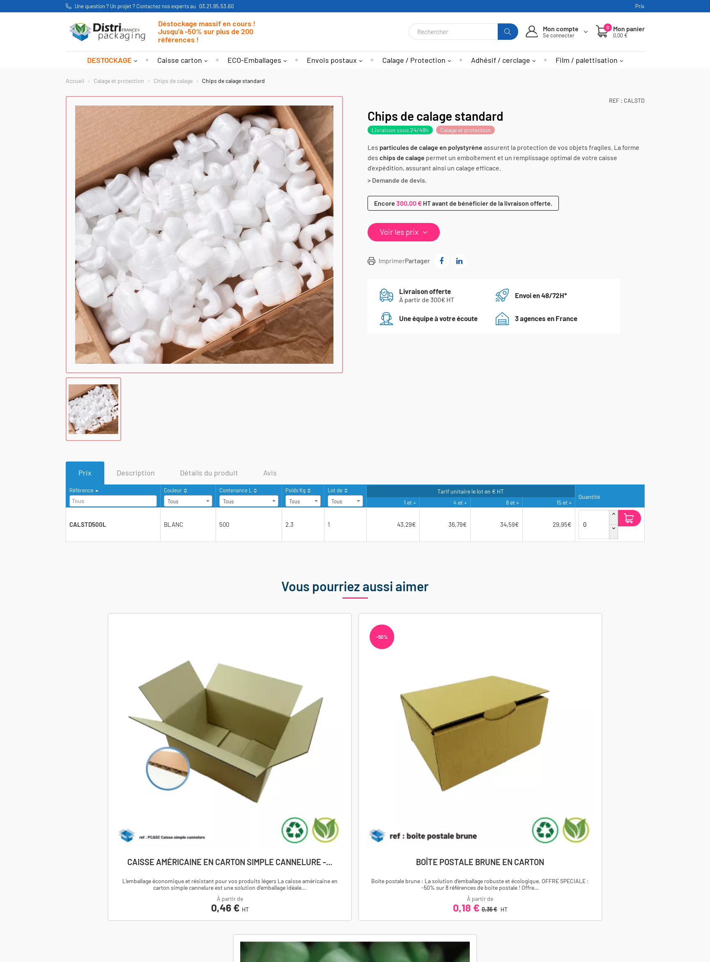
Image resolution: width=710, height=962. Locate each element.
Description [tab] (136, 472)
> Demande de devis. (397, 180)
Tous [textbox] (173, 501)
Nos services (380, 918)
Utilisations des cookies (395, 907)
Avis (270, 472)
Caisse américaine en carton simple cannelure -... (207, 740)
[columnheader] (113, 496)
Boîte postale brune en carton (355, 740)
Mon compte (280, 873)
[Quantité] (594, 518)
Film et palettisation (193, 907)
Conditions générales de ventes (407, 885)
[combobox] (113, 501)
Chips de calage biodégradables (503, 740)
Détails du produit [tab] (209, 472)
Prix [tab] (85, 472)
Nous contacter (98, 885)
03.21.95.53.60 (216, 6)
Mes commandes (287, 885)
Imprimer (392, 260)
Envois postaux (186, 918)
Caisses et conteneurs (196, 873)
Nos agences (94, 896)
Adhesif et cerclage (192, 896)
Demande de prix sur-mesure (403, 929)
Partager (441, 261)
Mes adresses (282, 896)
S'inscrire (533, 896)
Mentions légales (385, 873)
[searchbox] (114, 500)
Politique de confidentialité (400, 896)
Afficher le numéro (103, 873)
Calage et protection (465, 129)
